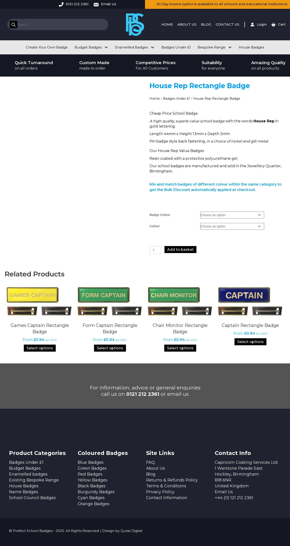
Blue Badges (91, 462)
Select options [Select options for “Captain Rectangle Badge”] (250, 342)
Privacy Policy (160, 491)
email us (178, 394)
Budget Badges (25, 468)
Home (155, 99)
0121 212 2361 (77, 4)
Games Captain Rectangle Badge (40, 328)
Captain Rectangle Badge (250, 325)
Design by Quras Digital (122, 531)
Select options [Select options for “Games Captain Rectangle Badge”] (40, 348)
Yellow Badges (92, 480)
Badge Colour (160, 215)
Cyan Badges (91, 497)
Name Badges (23, 491)
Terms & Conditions (166, 485)
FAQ (150, 462)
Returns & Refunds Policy (172, 480)
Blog (150, 474)
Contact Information (166, 497)
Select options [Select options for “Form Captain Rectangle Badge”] (110, 348)
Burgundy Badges (96, 491)
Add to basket (180, 249)
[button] (106, 47)
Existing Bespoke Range (34, 480)
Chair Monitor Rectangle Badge (180, 328)
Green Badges (92, 468)
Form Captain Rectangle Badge (109, 328)
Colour (155, 226)
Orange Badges (93, 503)
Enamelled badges (28, 474)
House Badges (24, 485)
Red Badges (90, 474)
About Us (155, 468)
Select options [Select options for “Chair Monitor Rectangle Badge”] (180, 348)
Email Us (108, 4)
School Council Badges (32, 497)
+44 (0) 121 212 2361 (234, 497)
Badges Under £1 (176, 99)
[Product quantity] (155, 250)
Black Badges (92, 485)
